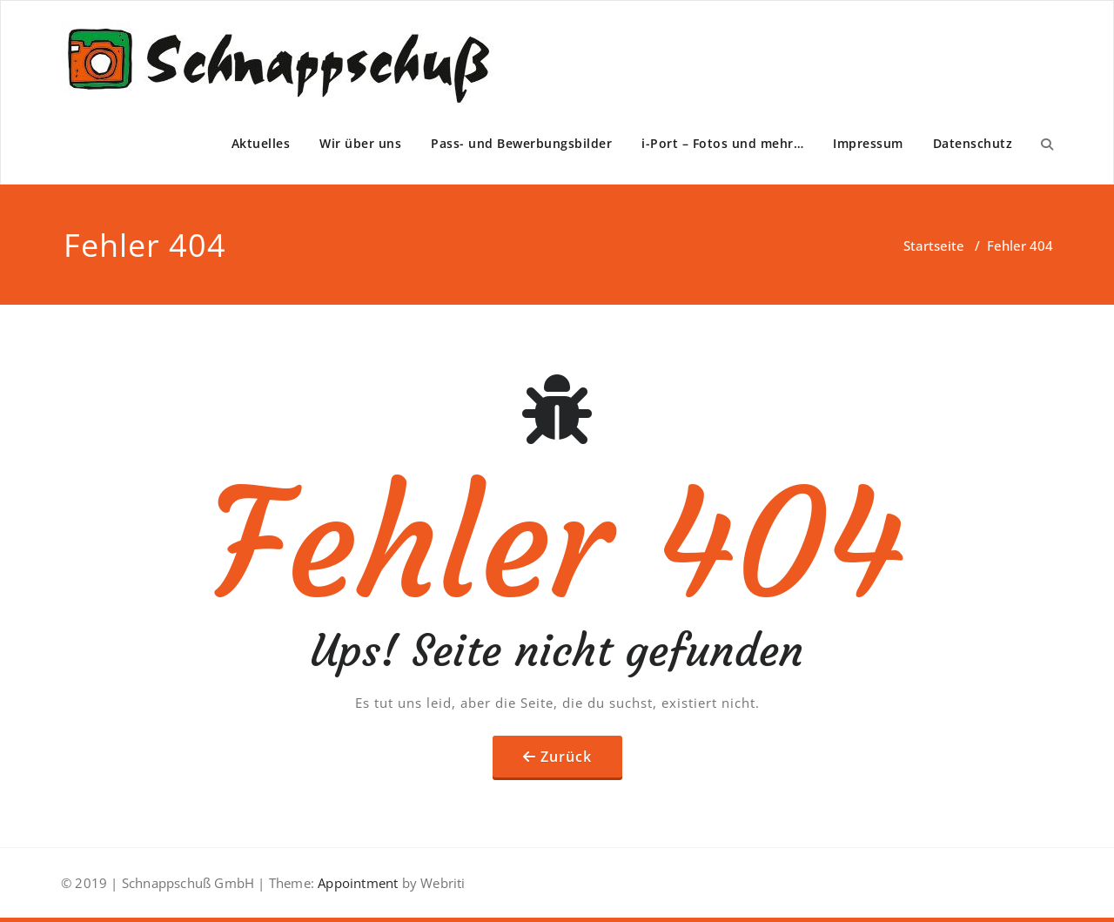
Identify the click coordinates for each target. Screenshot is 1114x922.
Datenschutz (973, 143)
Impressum (868, 143)
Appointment (356, 883)
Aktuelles (261, 143)
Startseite (933, 245)
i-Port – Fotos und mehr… (722, 143)
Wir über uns (360, 143)
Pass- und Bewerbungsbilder (521, 143)
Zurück (566, 756)
